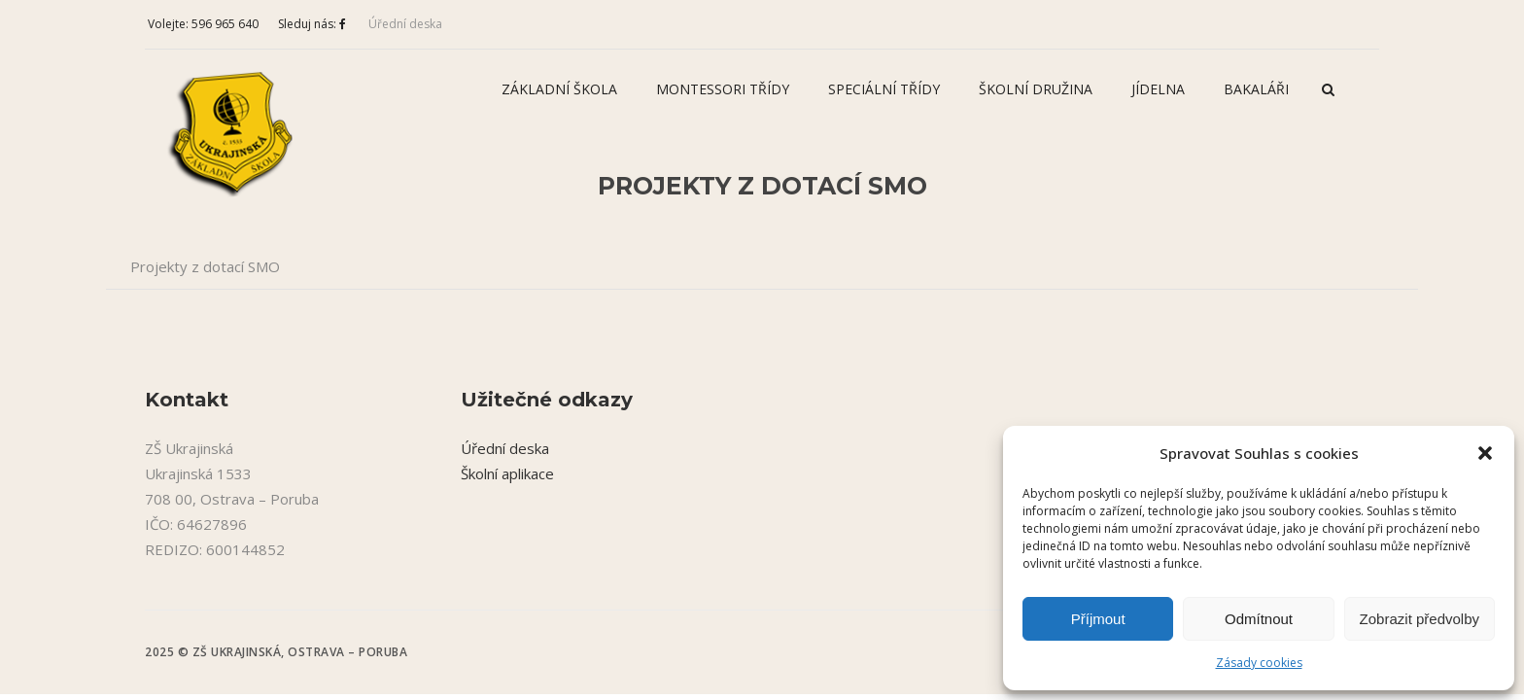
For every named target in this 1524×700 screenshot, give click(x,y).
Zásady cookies (1259, 662)
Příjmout (1098, 619)
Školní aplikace (507, 473)
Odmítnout (1259, 619)
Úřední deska (405, 24)
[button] (1485, 453)
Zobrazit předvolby (1419, 619)
